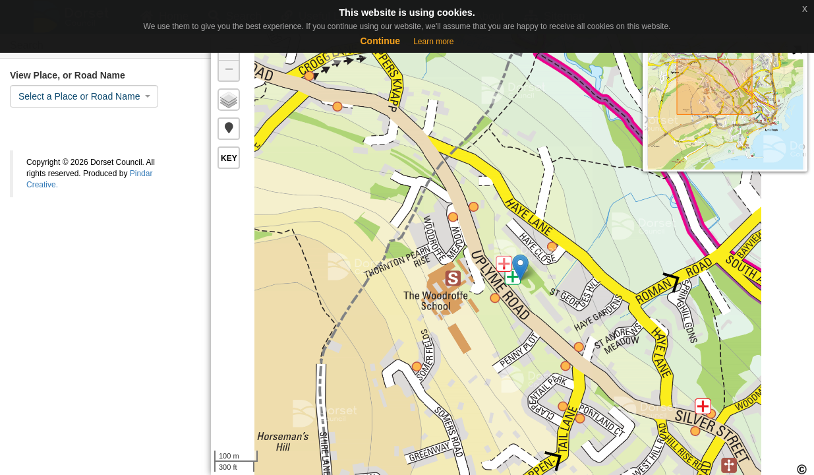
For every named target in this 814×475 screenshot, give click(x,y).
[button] (229, 129)
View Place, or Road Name (67, 75)
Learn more (433, 41)
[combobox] (84, 96)
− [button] (229, 70)
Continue (380, 41)
